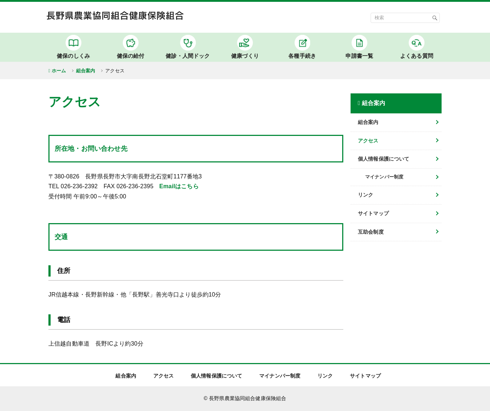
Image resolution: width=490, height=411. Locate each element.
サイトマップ (373, 213)
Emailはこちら (179, 186)
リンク (365, 195)
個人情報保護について (384, 159)
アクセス (368, 141)
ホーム (59, 70)
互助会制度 (371, 232)
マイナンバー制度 (279, 375)
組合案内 (85, 70)
